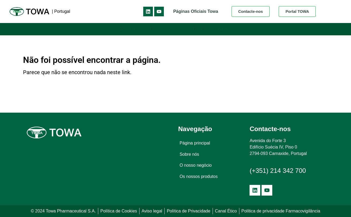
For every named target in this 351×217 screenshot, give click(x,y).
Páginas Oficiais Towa (195, 11)
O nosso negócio (166, 29)
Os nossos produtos (212, 29)
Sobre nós (129, 29)
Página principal (195, 143)
